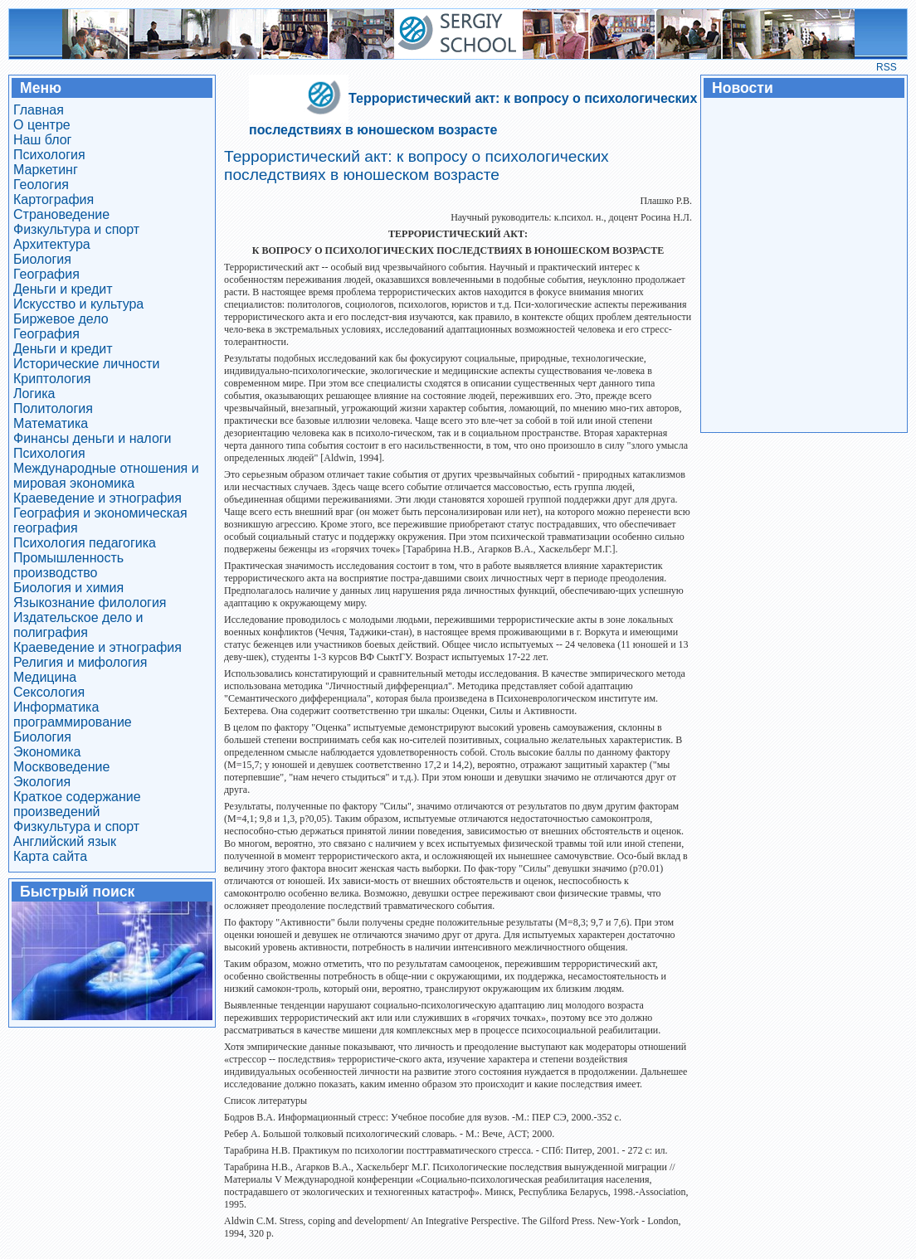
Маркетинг (45, 170)
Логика (34, 393)
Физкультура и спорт (76, 229)
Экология (42, 782)
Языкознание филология (90, 602)
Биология (42, 259)
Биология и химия (68, 588)
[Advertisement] (803, 264)
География (46, 274)
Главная (38, 110)
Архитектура (51, 244)
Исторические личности (86, 364)
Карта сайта (50, 856)
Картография (53, 199)
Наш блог (42, 140)
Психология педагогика (84, 543)
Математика (50, 423)
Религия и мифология (80, 662)
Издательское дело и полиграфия (78, 624)
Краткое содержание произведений (77, 804)
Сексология (49, 692)
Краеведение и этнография (97, 498)
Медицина (44, 677)
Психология (49, 155)
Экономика (47, 752)
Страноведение (61, 214)
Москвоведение (61, 767)
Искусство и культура (78, 304)
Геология (41, 184)
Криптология (51, 379)
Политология (53, 408)
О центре (42, 125)
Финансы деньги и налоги (92, 438)
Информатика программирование (72, 714)
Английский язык (64, 841)
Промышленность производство (68, 565)
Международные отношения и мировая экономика (106, 475)
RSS (886, 67)
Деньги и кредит (63, 289)
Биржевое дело (61, 319)
